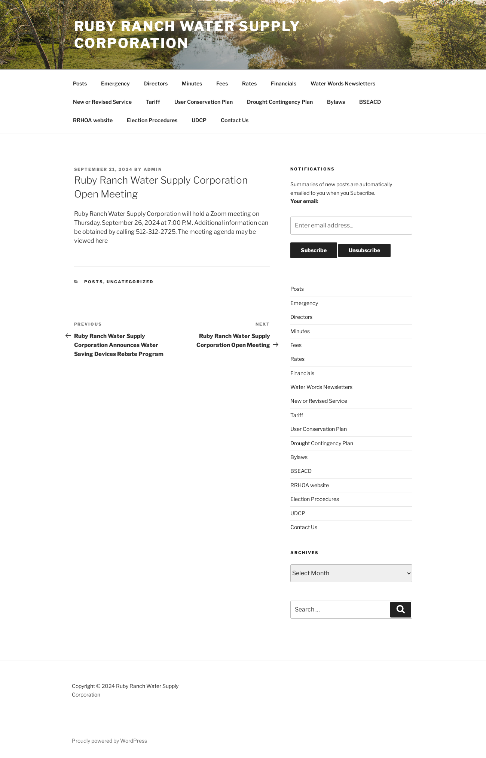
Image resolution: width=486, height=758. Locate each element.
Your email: (304, 201)
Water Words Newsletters (343, 83)
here (101, 240)
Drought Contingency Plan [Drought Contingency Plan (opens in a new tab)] (280, 102)
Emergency (115, 83)
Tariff (153, 102)
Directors (156, 83)
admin (153, 169)
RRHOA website (93, 120)
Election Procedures (152, 120)
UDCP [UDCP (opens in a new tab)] (199, 120)
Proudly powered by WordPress (109, 740)
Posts (80, 83)
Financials (283, 83)
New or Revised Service (102, 102)
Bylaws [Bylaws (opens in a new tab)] (336, 102)
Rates (249, 83)
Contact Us (234, 120)
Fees (222, 83)
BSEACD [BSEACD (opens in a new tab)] (370, 102)
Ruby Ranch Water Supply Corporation (187, 34)
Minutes (192, 83)
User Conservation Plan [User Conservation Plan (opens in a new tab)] (203, 102)
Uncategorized (130, 281)
